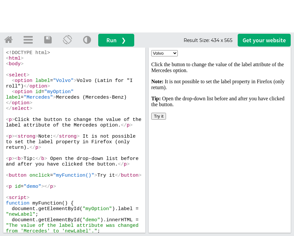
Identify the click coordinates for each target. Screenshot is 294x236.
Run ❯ (116, 40)
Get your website (264, 40)
